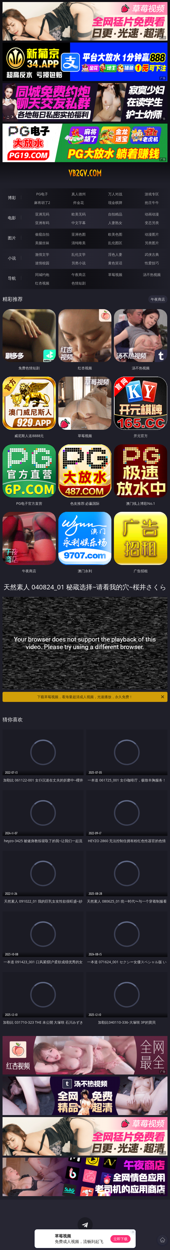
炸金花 (78, 202)
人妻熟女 (115, 222)
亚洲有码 (42, 222)
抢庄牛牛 (152, 202)
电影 (12, 218)
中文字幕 (78, 222)
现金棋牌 (115, 202)
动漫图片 (152, 234)
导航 (12, 278)
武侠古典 (152, 254)
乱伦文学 (78, 254)
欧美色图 (115, 234)
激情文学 (42, 254)
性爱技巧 (152, 263)
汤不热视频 (152, 274)
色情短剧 (78, 283)
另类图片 (152, 242)
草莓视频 (115, 274)
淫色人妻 (115, 254)
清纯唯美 (78, 242)
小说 (12, 258)
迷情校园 (42, 263)
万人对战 (115, 194)
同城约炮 (42, 274)
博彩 (12, 197)
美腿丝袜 (42, 242)
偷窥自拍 (42, 234)
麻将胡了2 (42, 202)
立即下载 (120, 1238)
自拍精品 (115, 214)
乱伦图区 (115, 242)
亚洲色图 (78, 234)
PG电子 (42, 194)
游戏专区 (152, 194)
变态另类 (152, 222)
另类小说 (78, 263)
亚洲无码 (42, 214)
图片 (12, 238)
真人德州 (78, 194)
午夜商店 (78, 274)
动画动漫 (152, 214)
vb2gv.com (85, 173)
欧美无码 (78, 214)
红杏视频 (42, 283)
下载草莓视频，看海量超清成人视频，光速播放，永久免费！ (101, 697)
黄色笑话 (115, 263)
